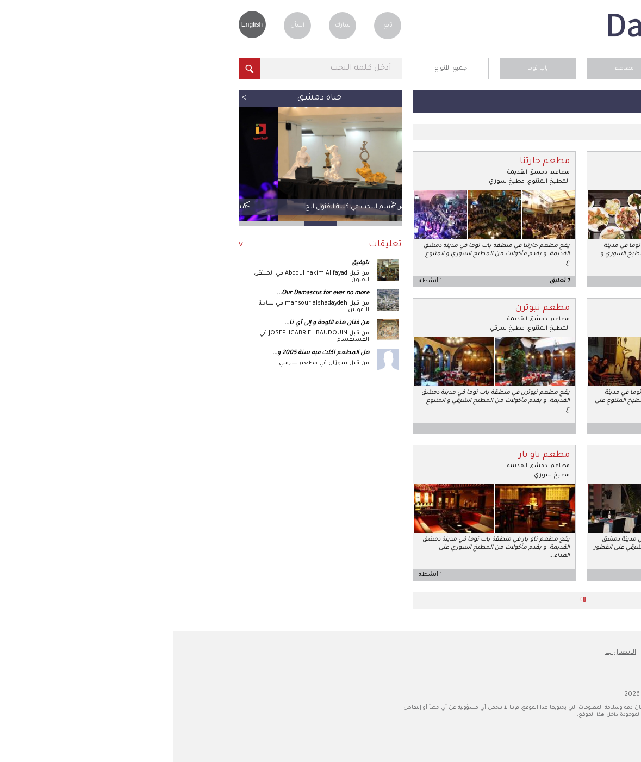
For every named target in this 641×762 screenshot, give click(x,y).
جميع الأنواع (277, 68)
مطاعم (450, 68)
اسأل (124, 25)
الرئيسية (538, 68)
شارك (169, 25)
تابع (214, 25)
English (78, 24)
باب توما (364, 68)
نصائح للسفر (506, 652)
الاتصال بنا (447, 652)
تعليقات (211, 245)
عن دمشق (566, 652)
